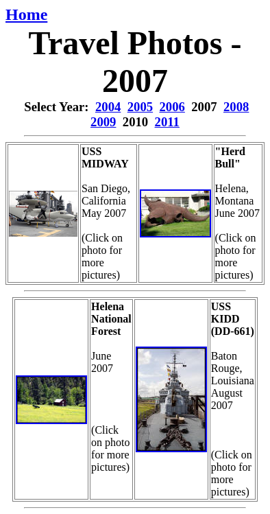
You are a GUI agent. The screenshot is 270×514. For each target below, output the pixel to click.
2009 (103, 122)
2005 (140, 107)
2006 (171, 107)
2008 (236, 107)
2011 (167, 122)
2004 (108, 107)
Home (26, 14)
